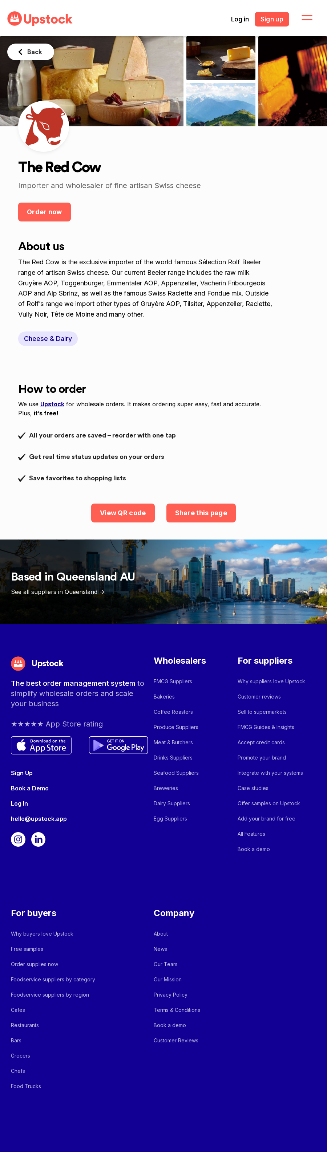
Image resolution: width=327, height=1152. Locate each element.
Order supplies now (34, 964)
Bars (16, 1040)
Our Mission (168, 979)
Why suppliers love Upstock (271, 681)
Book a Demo (30, 788)
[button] (302, 18)
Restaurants (25, 1025)
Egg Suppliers (170, 818)
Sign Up (22, 773)
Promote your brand (262, 757)
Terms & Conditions (177, 1010)
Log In (19, 803)
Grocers (20, 1056)
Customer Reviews (176, 1040)
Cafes (18, 1010)
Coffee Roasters (173, 712)
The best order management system (74, 683)
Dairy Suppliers (172, 803)
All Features (251, 834)
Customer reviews (259, 696)
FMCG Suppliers (173, 681)
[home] (40, 19)
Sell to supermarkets (262, 712)
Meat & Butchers (173, 742)
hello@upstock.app (39, 818)
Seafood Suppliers (176, 773)
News (160, 949)
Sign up (272, 19)
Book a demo (254, 849)
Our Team (165, 964)
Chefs (18, 1071)
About (161, 934)
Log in (240, 19)
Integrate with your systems (270, 773)
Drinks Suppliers (173, 757)
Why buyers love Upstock (42, 934)
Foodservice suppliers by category (53, 979)
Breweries (166, 788)
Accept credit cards (261, 742)
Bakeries (164, 696)
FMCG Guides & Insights (266, 727)
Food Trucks (26, 1086)
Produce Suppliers (176, 727)
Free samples (27, 949)
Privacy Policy (170, 995)
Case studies (253, 788)
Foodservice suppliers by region (50, 995)
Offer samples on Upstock (269, 803)
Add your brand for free (266, 818)
